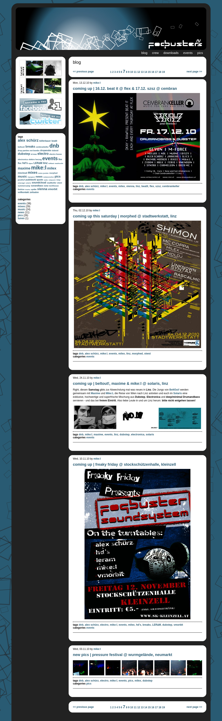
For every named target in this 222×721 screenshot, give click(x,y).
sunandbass (37, 186)
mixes (32, 172)
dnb (54, 146)
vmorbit (52, 189)
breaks (30, 146)
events (188, 53)
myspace (31, 177)
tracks (27, 189)
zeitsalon (34, 192)
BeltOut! (174, 389)
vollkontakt (23, 192)
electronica (23, 159)
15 (149, 72)
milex (51, 168)
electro (43, 153)
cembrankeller (42, 147)
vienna (42, 189)
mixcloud (22, 173)
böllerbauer (45, 141)
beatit (54, 141)
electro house (55, 154)
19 (163, 72)
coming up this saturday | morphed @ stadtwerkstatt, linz (125, 216)
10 (131, 72)
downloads (171, 53)
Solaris (177, 393)
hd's (25, 163)
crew (155, 53)
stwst (59, 183)
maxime (24, 168)
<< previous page (83, 71)
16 (152, 72)
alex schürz (28, 140)
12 (138, 72)
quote (40, 179)
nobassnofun (48, 177)
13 (142, 72)
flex (60, 159)
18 (159, 72)
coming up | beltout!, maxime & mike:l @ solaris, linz (120, 383)
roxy (58, 180)
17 (156, 72)
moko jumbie (43, 173)
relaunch (52, 180)
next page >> (194, 71)
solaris (28, 183)
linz (45, 163)
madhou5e (59, 163)
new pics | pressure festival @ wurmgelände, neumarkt (122, 655)
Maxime (95, 393)
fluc (20, 163)
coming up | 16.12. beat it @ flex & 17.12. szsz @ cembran (125, 88)
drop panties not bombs (29, 151)
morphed (53, 173)
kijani (31, 163)
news (39, 176)
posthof (21, 180)
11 (135, 72)
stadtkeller (51, 183)
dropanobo (45, 150)
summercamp (24, 186)
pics (200, 53)
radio (46, 180)
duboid (55, 151)
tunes (21, 218)
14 (145, 72)
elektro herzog (35, 159)
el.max (34, 154)
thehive (21, 189)
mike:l (38, 168)
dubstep (24, 153)
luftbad (51, 163)
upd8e (34, 189)
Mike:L (110, 393)
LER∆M (37, 163)
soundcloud (39, 182)
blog (144, 53)
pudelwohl (30, 180)
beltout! (21, 147)
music (22, 176)
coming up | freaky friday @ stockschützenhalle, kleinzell (124, 464)
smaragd (21, 183)
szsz (46, 186)
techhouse (54, 186)
